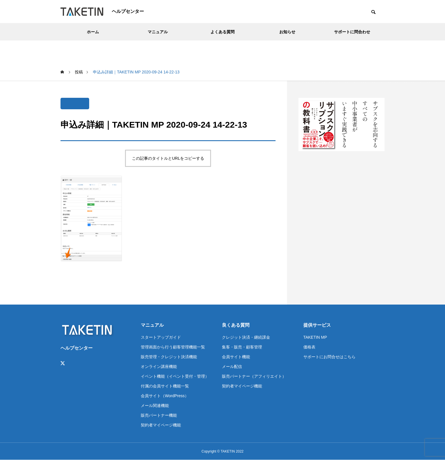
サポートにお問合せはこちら (329, 356)
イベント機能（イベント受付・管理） (175, 376)
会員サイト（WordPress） (165, 395)
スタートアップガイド (161, 337)
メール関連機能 (155, 405)
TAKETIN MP (315, 337)
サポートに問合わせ (352, 32)
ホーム (93, 32)
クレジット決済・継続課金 (246, 337)
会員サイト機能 (236, 356)
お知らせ (287, 32)
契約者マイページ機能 (161, 425)
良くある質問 (235, 325)
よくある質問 (222, 32)
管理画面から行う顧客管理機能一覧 (173, 347)
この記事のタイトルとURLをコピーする (168, 158)
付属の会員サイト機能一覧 (165, 386)
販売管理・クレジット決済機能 (169, 356)
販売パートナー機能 (159, 415)
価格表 (309, 347)
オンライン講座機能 (159, 366)
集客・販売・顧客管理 (242, 347)
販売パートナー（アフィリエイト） (254, 376)
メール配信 (232, 366)
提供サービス (317, 325)
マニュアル (158, 32)
